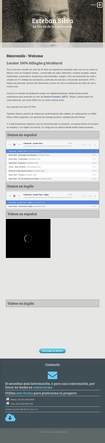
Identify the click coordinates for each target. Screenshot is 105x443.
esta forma (24, 393)
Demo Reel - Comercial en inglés (27, 206)
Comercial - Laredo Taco (24, 151)
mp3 (94, 151)
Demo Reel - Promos (23, 175)
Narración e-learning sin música (26, 171)
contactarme (42, 387)
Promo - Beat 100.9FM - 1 (24, 167)
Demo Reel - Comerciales (24, 159)
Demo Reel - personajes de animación (29, 155)
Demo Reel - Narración (23, 163)
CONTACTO (61, 432)
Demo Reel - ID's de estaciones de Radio (30, 179)
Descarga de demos (52, 351)
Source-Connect (52, 97)
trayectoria (33, 409)
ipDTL (65, 97)
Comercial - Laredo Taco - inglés (27, 202)
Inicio (53, 45)
